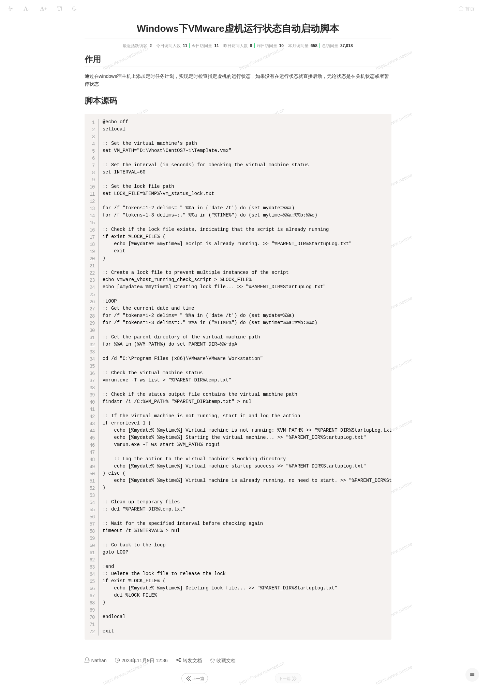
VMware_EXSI (52, 24)
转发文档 (240, 660)
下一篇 (339, 678)
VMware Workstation (30, 54)
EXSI (14, 42)
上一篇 (245, 678)
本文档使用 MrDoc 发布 (26, 72)
